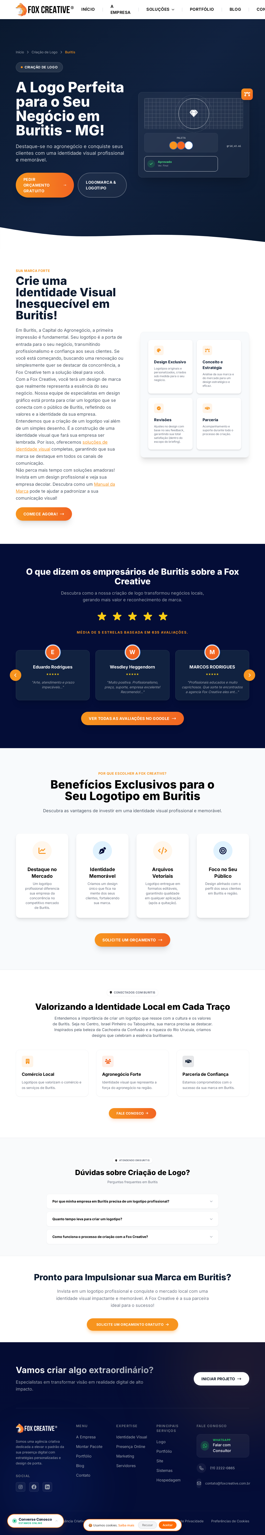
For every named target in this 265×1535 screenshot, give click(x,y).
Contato (83, 1475)
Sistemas (164, 1470)
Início (88, 9)
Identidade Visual (131, 1437)
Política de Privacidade (186, 1521)
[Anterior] (249, 675)
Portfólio (202, 9)
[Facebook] (34, 1487)
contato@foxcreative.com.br (227, 1483)
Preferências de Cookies (230, 1521)
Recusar (147, 1525)
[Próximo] (15, 675)
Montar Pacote (89, 1446)
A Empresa (120, 9)
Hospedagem (168, 1480)
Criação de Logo (44, 52)
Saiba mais (126, 1525)
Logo (161, 1441)
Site (159, 1460)
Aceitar (168, 1525)
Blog (235, 9)
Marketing (125, 1456)
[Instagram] (20, 1487)
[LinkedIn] (47, 1487)
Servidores (126, 1465)
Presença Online (130, 1446)
